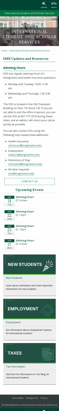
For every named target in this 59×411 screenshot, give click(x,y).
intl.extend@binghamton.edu (25, 164)
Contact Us (30, 181)
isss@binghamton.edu (21, 173)
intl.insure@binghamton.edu (25, 145)
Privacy (44, 398)
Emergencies (32, 398)
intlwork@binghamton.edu (24, 154)
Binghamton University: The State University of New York (19, 5)
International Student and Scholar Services (29, 13)
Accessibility (17, 398)
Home (4, 50)
